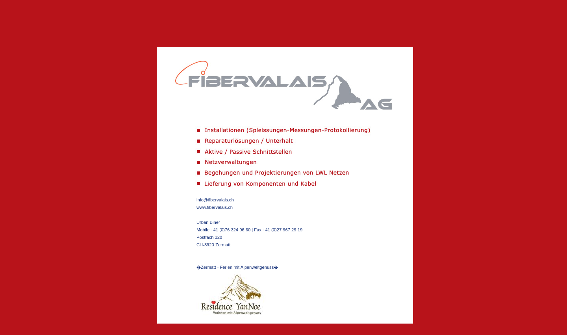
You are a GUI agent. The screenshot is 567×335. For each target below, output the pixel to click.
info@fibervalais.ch (215, 199)
